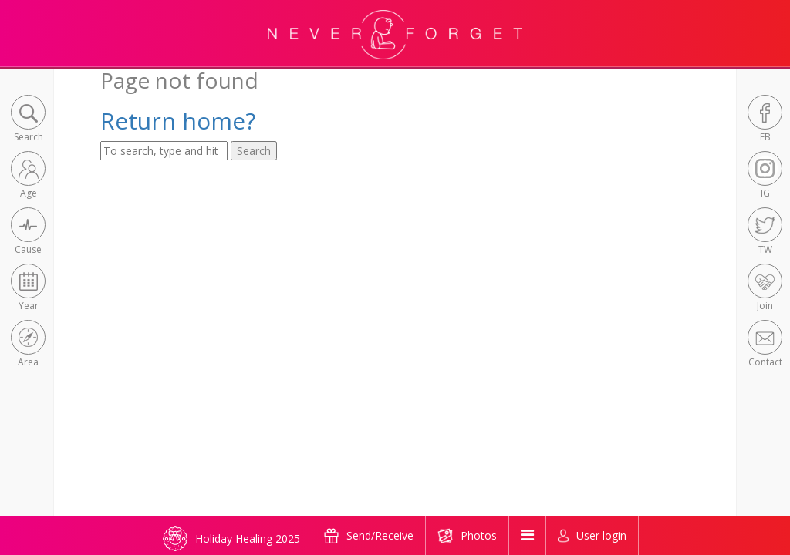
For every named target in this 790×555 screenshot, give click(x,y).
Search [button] (254, 150)
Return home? (177, 120)
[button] (28, 120)
